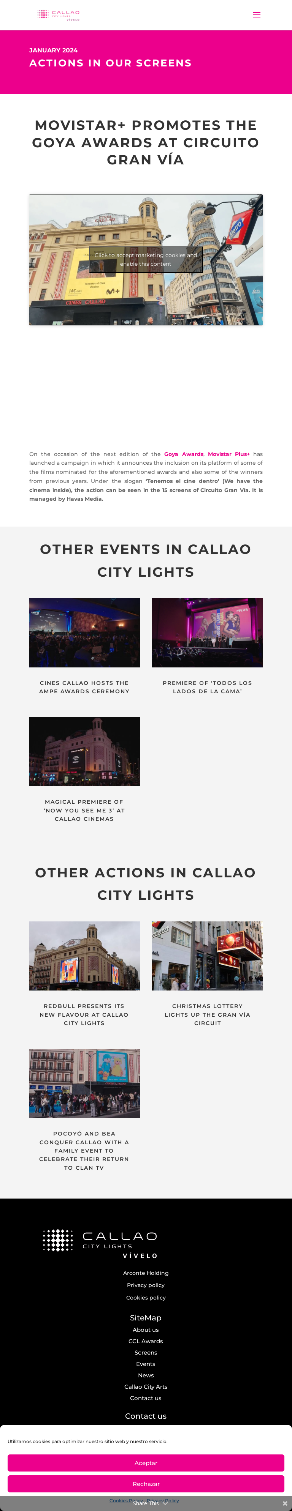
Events (146, 1363)
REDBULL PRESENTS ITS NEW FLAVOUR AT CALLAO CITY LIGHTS (84, 1015)
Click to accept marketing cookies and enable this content (146, 259)
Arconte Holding (146, 1273)
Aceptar (146, 1463)
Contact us (146, 1398)
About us (146, 1329)
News (146, 1375)
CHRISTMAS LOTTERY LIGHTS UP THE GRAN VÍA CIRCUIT (208, 1015)
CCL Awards (146, 1341)
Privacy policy (146, 1285)
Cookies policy (146, 1297)
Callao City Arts (146, 1386)
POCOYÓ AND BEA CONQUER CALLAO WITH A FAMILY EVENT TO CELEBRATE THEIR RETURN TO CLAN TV (84, 1150)
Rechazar (146, 1483)
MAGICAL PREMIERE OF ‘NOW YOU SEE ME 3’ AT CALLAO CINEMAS (84, 810)
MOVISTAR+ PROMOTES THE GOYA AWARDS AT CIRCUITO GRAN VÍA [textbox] (146, 142)
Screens (146, 1352)
